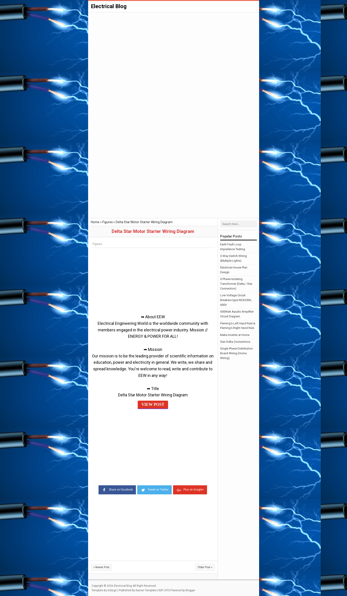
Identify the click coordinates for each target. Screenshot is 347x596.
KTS (167, 590)
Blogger (190, 590)
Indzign (112, 590)
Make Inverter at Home (234, 335)
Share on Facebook (117, 489)
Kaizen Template (146, 590)
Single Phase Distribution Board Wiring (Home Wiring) (236, 353)
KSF (161, 590)
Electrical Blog (109, 6)
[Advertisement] (173, 46)
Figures (97, 244)
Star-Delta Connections (235, 341)
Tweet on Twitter (154, 489)
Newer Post (101, 567)
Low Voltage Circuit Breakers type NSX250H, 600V (236, 300)
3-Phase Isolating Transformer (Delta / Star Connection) (236, 283)
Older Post (205, 567)
